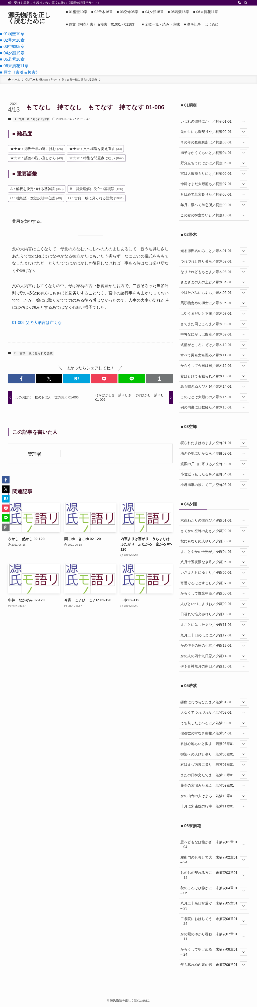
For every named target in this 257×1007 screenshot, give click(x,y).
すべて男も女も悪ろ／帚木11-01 (213, 355)
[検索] (245, 3)
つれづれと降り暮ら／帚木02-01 (213, 261)
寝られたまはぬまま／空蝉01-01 (213, 443)
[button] (21, 378)
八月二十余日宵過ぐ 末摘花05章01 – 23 (213, 905)
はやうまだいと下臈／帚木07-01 (213, 313)
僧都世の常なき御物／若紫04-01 (213, 733)
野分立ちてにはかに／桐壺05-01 (213, 163)
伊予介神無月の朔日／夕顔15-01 (213, 666)
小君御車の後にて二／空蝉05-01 (213, 484)
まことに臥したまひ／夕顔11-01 (213, 624)
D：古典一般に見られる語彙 (31, 119)
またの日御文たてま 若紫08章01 (213, 775)
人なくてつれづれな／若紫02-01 (213, 712)
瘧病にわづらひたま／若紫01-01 (213, 702)
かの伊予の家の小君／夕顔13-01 (213, 645)
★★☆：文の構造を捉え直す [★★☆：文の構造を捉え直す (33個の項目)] (95, 149)
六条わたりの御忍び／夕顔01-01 (213, 520)
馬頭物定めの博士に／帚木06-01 (213, 303)
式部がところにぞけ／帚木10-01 (213, 345)
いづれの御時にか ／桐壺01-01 (213, 121)
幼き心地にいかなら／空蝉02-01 (213, 453)
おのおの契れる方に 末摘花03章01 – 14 (213, 875)
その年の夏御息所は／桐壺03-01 (213, 142)
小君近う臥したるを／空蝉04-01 (213, 474)
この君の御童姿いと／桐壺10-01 (213, 215)
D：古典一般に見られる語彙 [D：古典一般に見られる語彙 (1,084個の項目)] (95, 198)
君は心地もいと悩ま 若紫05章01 (213, 743)
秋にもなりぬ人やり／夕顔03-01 (213, 541)
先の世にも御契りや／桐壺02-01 (213, 131)
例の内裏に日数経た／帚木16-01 (213, 407)
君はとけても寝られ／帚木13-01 (213, 376)
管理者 (34, 454)
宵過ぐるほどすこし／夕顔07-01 (213, 582)
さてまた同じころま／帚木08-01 (213, 323)
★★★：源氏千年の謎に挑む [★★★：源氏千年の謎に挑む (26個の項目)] (36, 149)
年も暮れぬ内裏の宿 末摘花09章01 (213, 964)
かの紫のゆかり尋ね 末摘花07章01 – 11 (213, 936)
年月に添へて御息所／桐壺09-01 (213, 204)
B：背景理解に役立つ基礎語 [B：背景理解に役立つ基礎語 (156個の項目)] (96, 189)
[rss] (239, 3)
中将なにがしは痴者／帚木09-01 (213, 334)
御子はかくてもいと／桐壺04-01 (213, 152)
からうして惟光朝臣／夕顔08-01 (213, 593)
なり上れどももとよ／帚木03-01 (213, 271)
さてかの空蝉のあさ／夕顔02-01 (213, 530)
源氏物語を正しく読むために (29, 18)
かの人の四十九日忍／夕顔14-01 (213, 656)
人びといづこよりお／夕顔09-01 (213, 604)
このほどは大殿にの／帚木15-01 (213, 396)
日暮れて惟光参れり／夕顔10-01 (213, 614)
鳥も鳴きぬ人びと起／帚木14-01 (213, 386)
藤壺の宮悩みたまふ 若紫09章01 (213, 785)
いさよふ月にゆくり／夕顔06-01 (213, 572)
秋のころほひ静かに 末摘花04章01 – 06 (213, 890)
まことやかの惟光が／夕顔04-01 (213, 551)
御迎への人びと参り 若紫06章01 (213, 754)
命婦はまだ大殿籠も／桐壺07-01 (213, 184)
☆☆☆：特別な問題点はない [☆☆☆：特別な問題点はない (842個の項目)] (96, 158)
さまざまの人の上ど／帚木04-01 (213, 282)
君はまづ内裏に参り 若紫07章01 (213, 764)
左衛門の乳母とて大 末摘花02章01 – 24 (213, 859)
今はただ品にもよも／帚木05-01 (213, 292)
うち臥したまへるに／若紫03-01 (213, 723)
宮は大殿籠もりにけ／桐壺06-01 (213, 173)
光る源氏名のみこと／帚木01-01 (213, 251)
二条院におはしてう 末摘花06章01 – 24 (213, 921)
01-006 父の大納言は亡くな (37, 322)
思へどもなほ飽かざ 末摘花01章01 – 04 (213, 844)
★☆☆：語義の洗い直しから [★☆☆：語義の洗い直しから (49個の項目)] (36, 158)
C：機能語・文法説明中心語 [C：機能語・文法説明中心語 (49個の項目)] (36, 198)
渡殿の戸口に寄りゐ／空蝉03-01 (213, 463)
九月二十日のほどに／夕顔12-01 (213, 635)
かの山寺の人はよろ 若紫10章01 (213, 796)
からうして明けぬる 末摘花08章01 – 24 (213, 951)
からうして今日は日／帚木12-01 (213, 365)
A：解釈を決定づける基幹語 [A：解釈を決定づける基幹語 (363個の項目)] (36, 189)
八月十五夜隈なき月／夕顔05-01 (213, 562)
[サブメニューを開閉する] (243, 121)
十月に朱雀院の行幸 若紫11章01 (213, 806)
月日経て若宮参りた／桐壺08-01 (213, 194)
